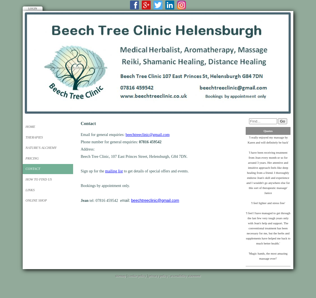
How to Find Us (38, 179)
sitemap (120, 276)
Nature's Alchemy (41, 148)
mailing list (114, 171)
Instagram (181, 5)
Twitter (158, 5)
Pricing (32, 158)
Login (32, 8)
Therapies (34, 137)
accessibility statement (185, 276)
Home (30, 127)
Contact (32, 169)
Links (30, 190)
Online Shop (36, 200)
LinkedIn (169, 5)
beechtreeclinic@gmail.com (147, 135)
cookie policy (137, 276)
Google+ (146, 5)
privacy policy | (159, 276)
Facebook (134, 5)
